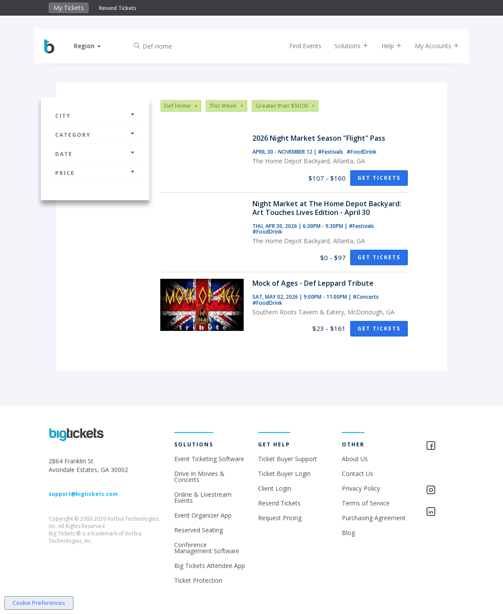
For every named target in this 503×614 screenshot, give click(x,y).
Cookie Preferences (39, 603)
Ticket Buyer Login (284, 473)
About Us (355, 459)
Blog (348, 532)
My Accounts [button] (429, 46)
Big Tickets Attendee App (209, 565)
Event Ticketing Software (209, 459)
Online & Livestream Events (203, 497)
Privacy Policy (361, 488)
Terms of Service (366, 503)
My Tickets (68, 7)
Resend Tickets (117, 8)
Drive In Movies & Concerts (199, 476)
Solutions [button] (344, 46)
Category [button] (95, 135)
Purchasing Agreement (374, 518)
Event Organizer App (203, 515)
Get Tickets (378, 178)
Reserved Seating (198, 530)
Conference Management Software (206, 548)
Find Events (298, 46)
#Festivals (331, 151)
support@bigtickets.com (83, 494)
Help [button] (384, 46)
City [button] (95, 115)
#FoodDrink (362, 151)
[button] (94, 46)
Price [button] (95, 173)
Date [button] (95, 154)
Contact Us (357, 473)
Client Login (274, 488)
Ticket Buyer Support (287, 459)
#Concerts (366, 296)
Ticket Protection (198, 580)
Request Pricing (279, 518)
